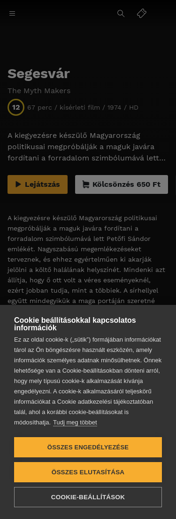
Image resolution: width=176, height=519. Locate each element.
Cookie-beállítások (88, 497)
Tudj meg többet (75, 422)
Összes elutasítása (88, 472)
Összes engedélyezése (88, 447)
